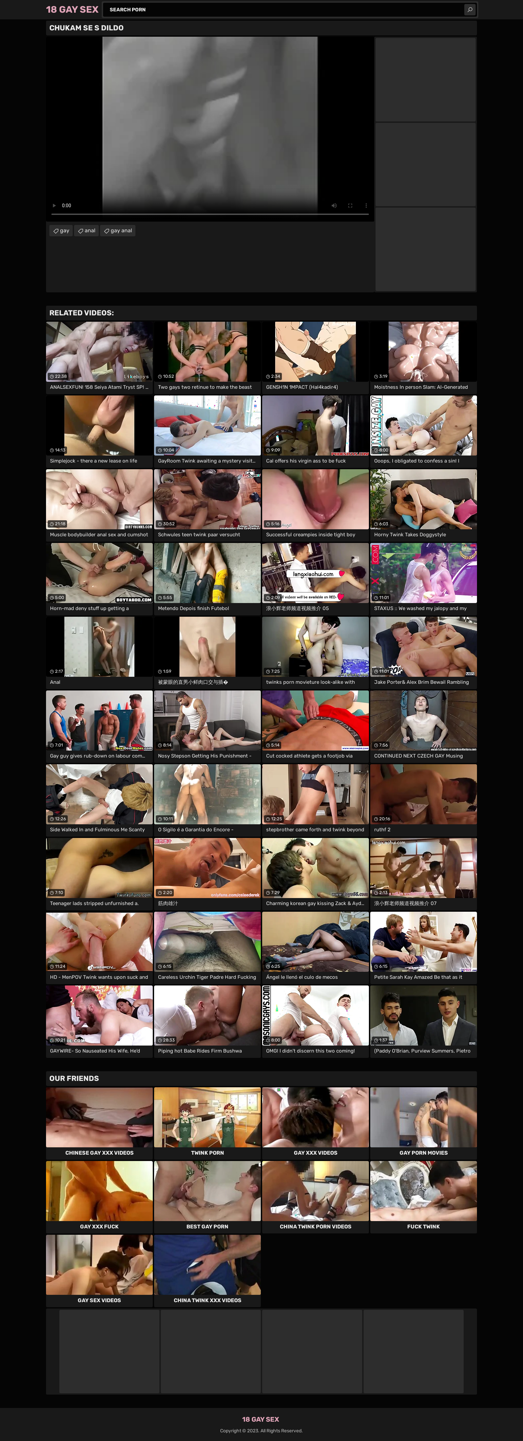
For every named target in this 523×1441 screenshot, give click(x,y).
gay (64, 230)
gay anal (121, 230)
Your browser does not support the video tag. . (210, 129)
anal (90, 230)
